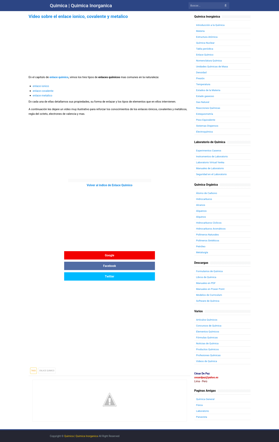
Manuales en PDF (206, 283)
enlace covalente (43, 91)
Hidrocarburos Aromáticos (211, 228)
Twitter (163, 255)
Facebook (109, 255)
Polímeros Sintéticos (208, 240)
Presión (200, 78)
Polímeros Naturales (208, 234)
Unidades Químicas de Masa (212, 66)
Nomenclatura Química (209, 60)
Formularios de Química (210, 271)
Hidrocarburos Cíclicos (209, 222)
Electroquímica (204, 131)
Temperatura (203, 84)
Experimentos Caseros (209, 150)
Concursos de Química (209, 325)
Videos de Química (207, 361)
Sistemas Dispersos (207, 125)
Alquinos (201, 216)
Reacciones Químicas (208, 107)
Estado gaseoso (205, 96)
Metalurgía (202, 252)
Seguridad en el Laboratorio (212, 174)
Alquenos (201, 210)
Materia (200, 30)
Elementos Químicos (208, 331)
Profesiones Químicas (208, 355)
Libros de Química (206, 277)
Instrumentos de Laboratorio (212, 156)
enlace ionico (41, 86)
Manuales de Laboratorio (210, 168)
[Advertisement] (109, 46)
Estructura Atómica (207, 36)
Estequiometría (205, 113)
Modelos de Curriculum (209, 294)
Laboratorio (202, 410)
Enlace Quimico (46, 350)
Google (55, 255)
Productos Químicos (208, 349)
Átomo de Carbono (207, 193)
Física (199, 405)
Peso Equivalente (206, 119)
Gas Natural (203, 102)
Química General (205, 399)
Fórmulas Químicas (207, 337)
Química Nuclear (205, 42)
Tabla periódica (205, 48)
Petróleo (201, 246)
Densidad (201, 72)
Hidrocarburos (204, 198)
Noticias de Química (207, 343)
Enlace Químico (205, 54)
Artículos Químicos (207, 319)
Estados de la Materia (208, 90)
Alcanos (200, 204)
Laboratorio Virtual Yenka (210, 162)
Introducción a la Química (211, 25)
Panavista (201, 416)
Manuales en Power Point (210, 288)
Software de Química (208, 300)
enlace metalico (42, 95)
